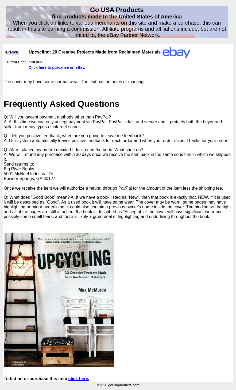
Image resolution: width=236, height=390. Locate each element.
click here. (78, 378)
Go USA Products (117, 9)
